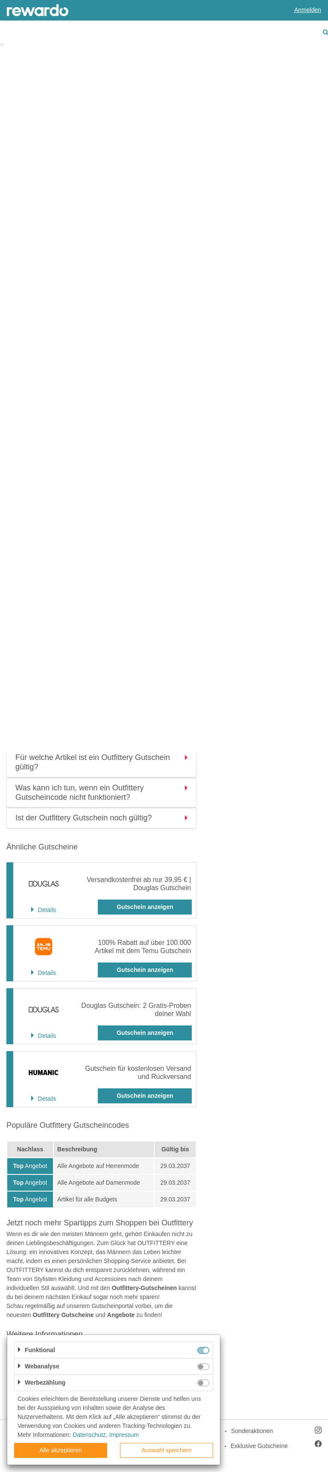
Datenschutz (89, 1434)
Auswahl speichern (166, 1450)
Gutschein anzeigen (145, 906)
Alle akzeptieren (60, 1450)
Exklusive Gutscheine (259, 1445)
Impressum (124, 1434)
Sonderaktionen (252, 1430)
